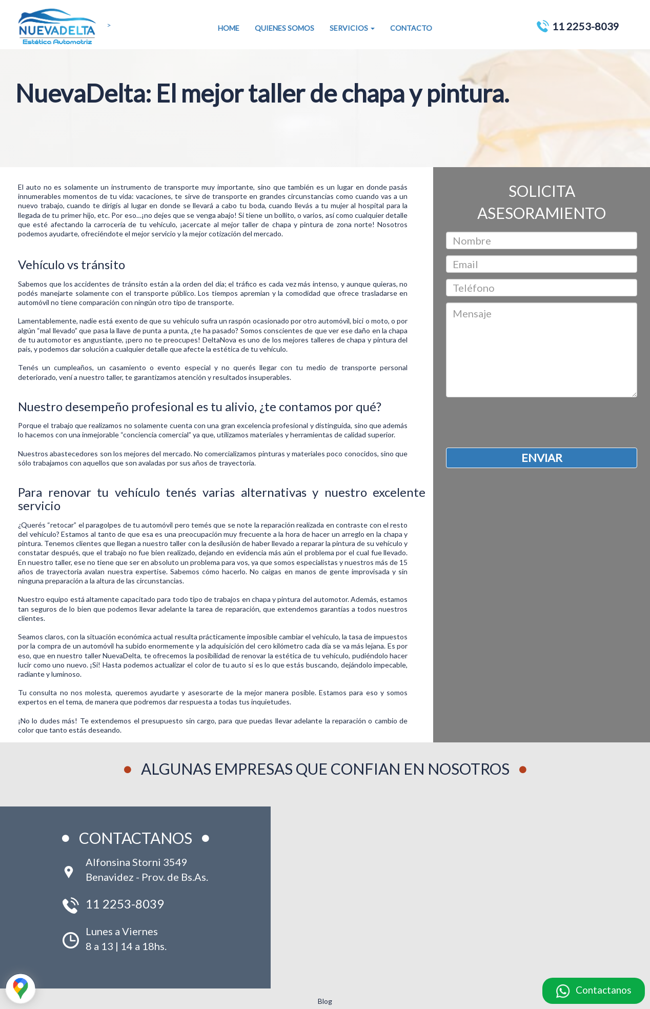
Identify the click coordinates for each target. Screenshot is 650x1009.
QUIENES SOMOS (284, 28)
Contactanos (604, 990)
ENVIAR (541, 458)
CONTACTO (411, 28)
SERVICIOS (352, 28)
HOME (228, 28)
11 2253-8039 (585, 26)
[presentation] (524, 422)
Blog (325, 1001)
